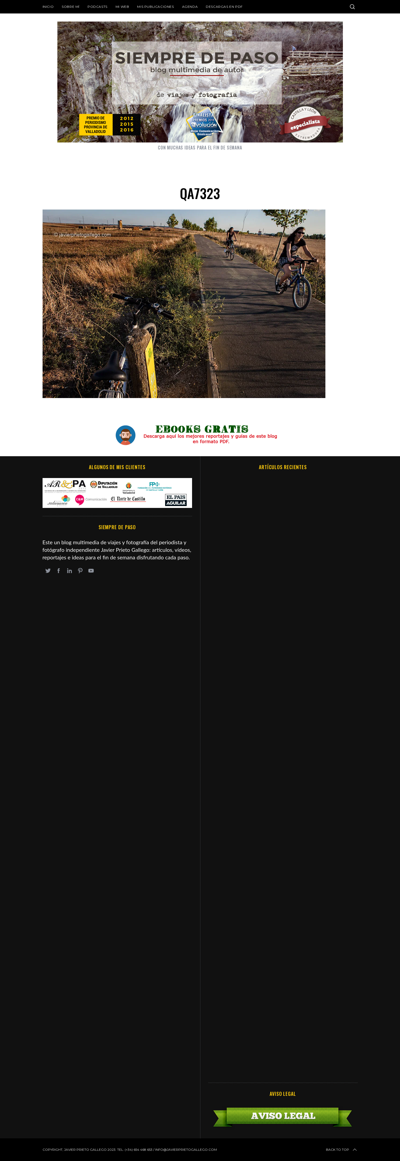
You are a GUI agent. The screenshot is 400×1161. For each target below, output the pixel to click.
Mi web (122, 7)
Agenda (190, 7)
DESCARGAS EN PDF (224, 7)
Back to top (342, 1150)
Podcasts (97, 7)
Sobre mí (70, 7)
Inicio (48, 7)
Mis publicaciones (155, 7)
